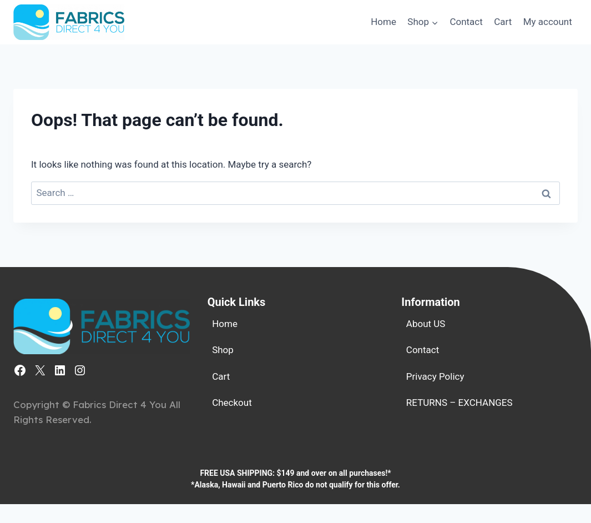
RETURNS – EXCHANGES (459, 402)
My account (547, 21)
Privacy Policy (435, 376)
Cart (503, 21)
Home (383, 21)
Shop (223, 349)
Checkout (232, 402)
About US (426, 323)
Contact (465, 21)
